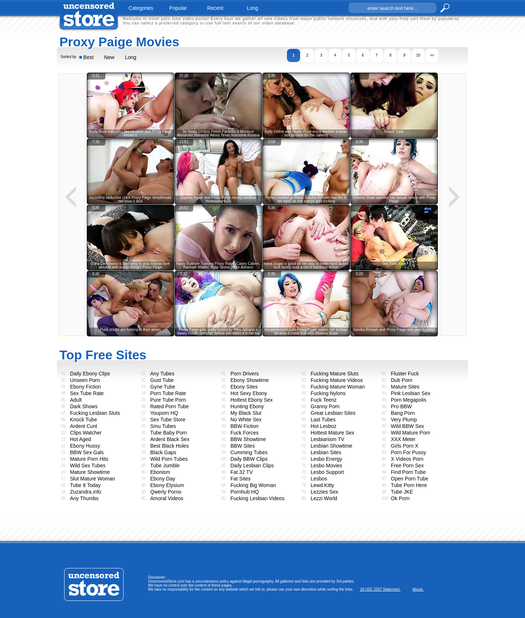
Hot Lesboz (324, 426)
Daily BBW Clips (249, 459)
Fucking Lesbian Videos (257, 498)
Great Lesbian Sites (333, 413)
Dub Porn (401, 380)
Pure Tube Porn (168, 400)
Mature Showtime (90, 472)
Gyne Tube (162, 387)
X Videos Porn (407, 459)
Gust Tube (162, 380)
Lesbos (319, 478)
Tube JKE (402, 492)
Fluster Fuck (405, 373)
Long (130, 57)
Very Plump (404, 419)
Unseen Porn (85, 380)
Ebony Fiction (85, 387)
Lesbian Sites (326, 452)
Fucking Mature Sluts (335, 373)
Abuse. (418, 589)
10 (418, 55)
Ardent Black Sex (169, 439)
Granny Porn (325, 406)
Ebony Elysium (167, 485)
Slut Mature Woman (92, 478)
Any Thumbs (84, 498)
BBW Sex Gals (87, 452)
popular (178, 8)
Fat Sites (240, 478)
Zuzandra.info (85, 492)
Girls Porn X (404, 446)
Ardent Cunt (83, 426)
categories (141, 8)
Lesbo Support (327, 472)
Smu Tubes (163, 426)
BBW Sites (242, 446)
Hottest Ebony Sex (251, 400)
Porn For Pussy (408, 452)
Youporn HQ (164, 413)
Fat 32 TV (241, 472)
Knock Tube (83, 419)
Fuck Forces (244, 432)
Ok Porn (400, 498)
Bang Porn (403, 413)
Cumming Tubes (249, 452)
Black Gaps (163, 452)
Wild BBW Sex (407, 426)
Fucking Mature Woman (338, 387)
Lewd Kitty (322, 485)
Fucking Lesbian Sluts (95, 413)
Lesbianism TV (327, 439)
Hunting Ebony (247, 406)
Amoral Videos (166, 498)
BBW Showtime (248, 439)
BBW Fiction (244, 426)
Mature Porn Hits (89, 459)
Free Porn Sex (407, 465)
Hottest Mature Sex (332, 432)
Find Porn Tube (408, 472)
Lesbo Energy (326, 459)
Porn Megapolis (408, 400)
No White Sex (246, 419)
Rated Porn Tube (169, 406)
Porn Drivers (244, 373)
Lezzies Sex (324, 492)
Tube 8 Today (85, 485)
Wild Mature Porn (410, 432)
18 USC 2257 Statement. (380, 589)
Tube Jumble (164, 465)
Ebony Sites (244, 387)
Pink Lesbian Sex (410, 393)
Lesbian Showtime (331, 446)
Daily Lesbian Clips (252, 465)
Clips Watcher (86, 432)
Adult (76, 400)
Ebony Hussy (85, 446)
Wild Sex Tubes (87, 465)
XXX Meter (403, 439)
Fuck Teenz (324, 400)
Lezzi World (324, 498)
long (252, 8)
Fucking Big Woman (253, 485)
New (109, 57)
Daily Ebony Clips (90, 373)
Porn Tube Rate (168, 393)
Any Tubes (162, 373)
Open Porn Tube (409, 478)
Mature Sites (405, 387)
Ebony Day (162, 478)
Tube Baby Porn (168, 432)
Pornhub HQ (244, 492)
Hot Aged (80, 439)
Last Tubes (323, 419)
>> (432, 55)
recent (215, 8)
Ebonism (160, 472)
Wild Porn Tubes (169, 459)
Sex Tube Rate (87, 393)
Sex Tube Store (168, 419)
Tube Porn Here (409, 485)
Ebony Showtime (249, 380)
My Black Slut (245, 413)
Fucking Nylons (328, 393)
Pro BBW (401, 406)
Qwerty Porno (166, 492)
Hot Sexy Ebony (248, 393)
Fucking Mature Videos (337, 380)
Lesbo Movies (326, 465)
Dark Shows (83, 406)
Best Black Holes (169, 446)
